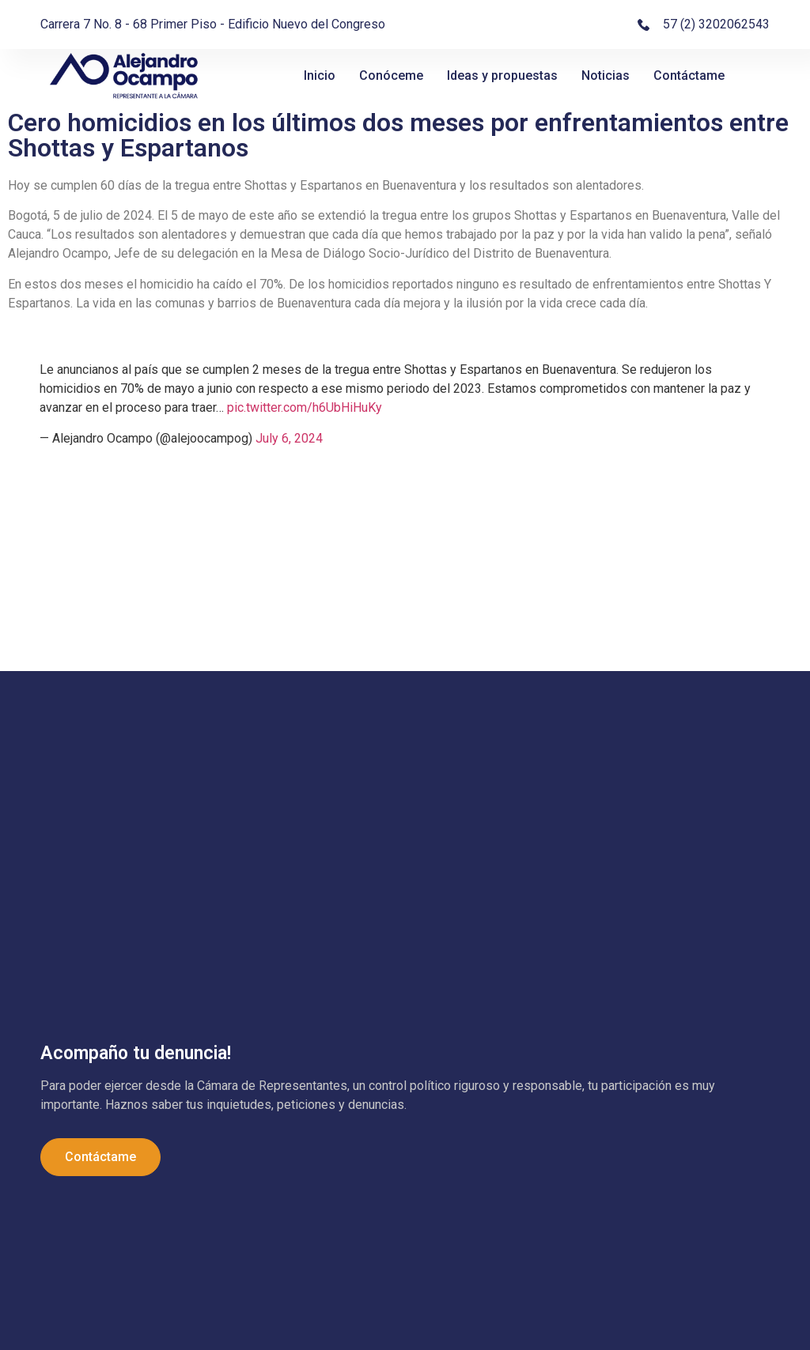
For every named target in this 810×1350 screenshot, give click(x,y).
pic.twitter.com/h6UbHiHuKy (304, 407)
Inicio (319, 75)
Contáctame (689, 75)
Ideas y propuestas (502, 75)
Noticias (605, 75)
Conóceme (391, 75)
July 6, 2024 (289, 438)
